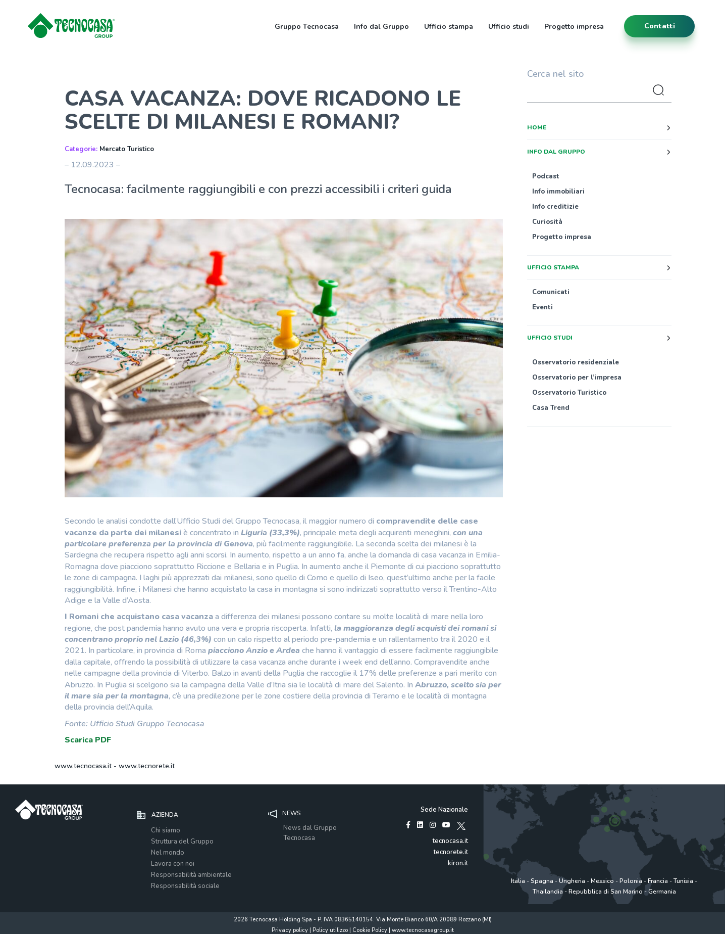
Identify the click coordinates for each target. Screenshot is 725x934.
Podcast (545, 176)
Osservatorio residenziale (575, 362)
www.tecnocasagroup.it (423, 930)
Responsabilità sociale (185, 886)
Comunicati (550, 292)
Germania (662, 892)
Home (536, 127)
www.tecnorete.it (147, 766)
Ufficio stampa (448, 26)
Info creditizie (555, 206)
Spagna (542, 881)
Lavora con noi (172, 863)
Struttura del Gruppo (182, 841)
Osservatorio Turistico (569, 392)
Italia (518, 881)
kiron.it (458, 863)
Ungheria (572, 881)
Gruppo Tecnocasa (307, 26)
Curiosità (547, 221)
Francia (658, 881)
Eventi (542, 307)
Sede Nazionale (444, 809)
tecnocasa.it (450, 841)
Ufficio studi (508, 26)
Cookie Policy (369, 930)
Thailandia (548, 892)
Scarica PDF (88, 739)
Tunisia (683, 881)
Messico (602, 881)
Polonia (630, 881)
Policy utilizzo (330, 930)
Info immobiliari (558, 191)
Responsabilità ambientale (191, 874)
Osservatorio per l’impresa (577, 377)
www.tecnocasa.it (83, 766)
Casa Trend (550, 407)
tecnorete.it (451, 852)
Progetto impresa (574, 26)
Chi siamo (165, 830)
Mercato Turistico (126, 149)
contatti (659, 26)
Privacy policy (290, 930)
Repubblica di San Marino (605, 892)
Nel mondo (167, 852)
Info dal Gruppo (381, 26)
